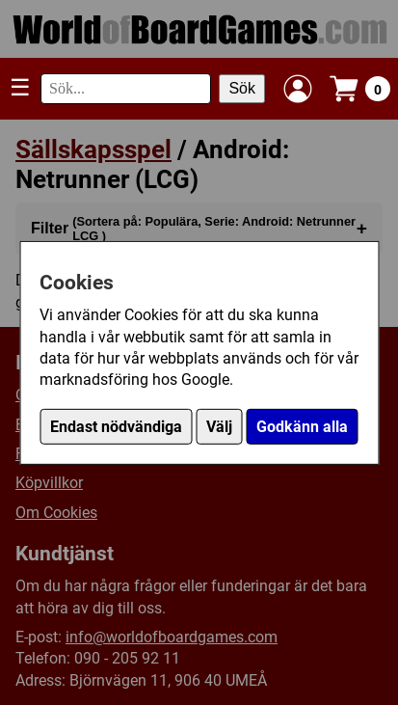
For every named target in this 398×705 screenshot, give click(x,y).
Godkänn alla (302, 427)
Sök (241, 88)
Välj (219, 427)
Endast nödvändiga (116, 427)
